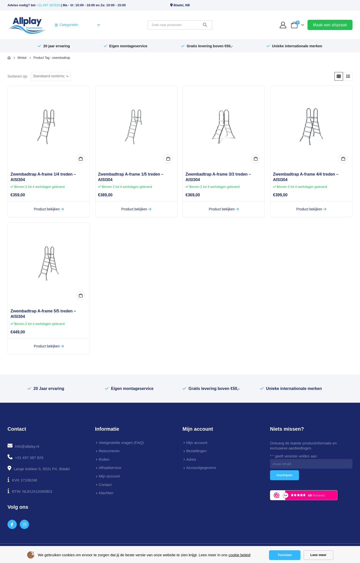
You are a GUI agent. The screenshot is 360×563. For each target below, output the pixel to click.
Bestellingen (196, 451)
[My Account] (283, 25)
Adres (191, 459)
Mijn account (109, 476)
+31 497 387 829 (29, 457)
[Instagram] (24, 524)
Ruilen (104, 459)
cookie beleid (239, 555)
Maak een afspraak (330, 25)
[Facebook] (12, 524)
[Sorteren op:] (51, 76)
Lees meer (318, 555)
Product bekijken (49, 209)
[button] (338, 76)
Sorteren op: (18, 76)
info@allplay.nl (27, 446)
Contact (105, 484)
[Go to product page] (49, 127)
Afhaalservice (110, 467)
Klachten (106, 493)
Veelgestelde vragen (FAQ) (121, 442)
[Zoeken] (205, 25)
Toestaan (285, 555)
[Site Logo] (27, 25)
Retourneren (109, 451)
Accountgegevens (201, 467)
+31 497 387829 (48, 5)
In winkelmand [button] (80, 158)
